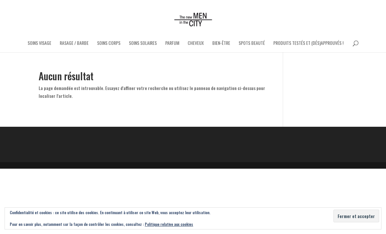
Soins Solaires (143, 43)
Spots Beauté (252, 43)
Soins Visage (39, 43)
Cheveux (196, 43)
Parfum (172, 43)
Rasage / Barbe (74, 43)
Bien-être (221, 43)
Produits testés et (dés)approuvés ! (308, 43)
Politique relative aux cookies (169, 224)
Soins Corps (108, 43)
